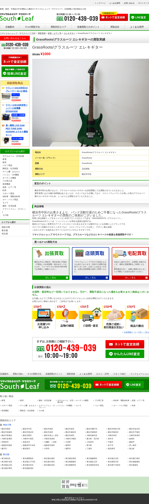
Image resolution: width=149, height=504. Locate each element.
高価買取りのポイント (88, 27)
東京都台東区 (49, 458)
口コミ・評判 (102, 374)
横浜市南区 (5, 429)
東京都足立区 (92, 462)
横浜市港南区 (6, 432)
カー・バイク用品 (10, 199)
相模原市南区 (6, 445)
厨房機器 (6, 184)
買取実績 (71, 374)
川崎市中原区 (28, 439)
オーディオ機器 (9, 178)
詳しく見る (51, 277)
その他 (5, 215)
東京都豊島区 (28, 458)
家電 (4, 159)
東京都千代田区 (114, 465)
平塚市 (110, 442)
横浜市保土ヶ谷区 (51, 435)
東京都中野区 (6, 468)
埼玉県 (5, 234)
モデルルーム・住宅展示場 (65, 401)
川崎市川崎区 (70, 439)
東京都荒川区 (113, 462)
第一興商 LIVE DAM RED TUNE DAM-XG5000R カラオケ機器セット (17, 130)
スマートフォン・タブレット (47, 406)
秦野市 (68, 449)
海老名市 (26, 442)
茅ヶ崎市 (132, 445)
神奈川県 (6, 227)
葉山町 (132, 449)
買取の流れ (18, 374)
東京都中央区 (6, 462)
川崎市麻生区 (92, 435)
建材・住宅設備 (9, 206)
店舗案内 (9, 27)
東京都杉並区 (49, 465)
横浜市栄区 (48, 432)
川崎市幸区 (112, 435)
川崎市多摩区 (6, 439)
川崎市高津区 (134, 435)
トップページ (100, 3)
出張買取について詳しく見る (136, 332)
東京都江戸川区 (29, 462)
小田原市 (90, 442)
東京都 (5, 230)
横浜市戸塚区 (134, 432)
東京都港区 (133, 465)
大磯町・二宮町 (50, 442)
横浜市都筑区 (92, 432)
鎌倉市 (132, 442)
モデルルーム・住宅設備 (13, 156)
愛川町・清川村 (93, 439)
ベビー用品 (7, 165)
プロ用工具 (7, 181)
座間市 (68, 445)
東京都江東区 (134, 458)
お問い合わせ (129, 3)
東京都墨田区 (70, 465)
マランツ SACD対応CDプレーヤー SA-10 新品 (17, 89)
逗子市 (110, 445)
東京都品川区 (6, 465)
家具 (4, 162)
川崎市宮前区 (49, 439)
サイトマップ (143, 3)
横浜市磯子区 (92, 429)
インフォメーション (139, 374)
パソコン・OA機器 (11, 175)
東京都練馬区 (92, 458)
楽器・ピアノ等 (9, 187)
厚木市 (110, 439)
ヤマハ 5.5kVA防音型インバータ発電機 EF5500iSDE (17, 108)
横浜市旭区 (48, 429)
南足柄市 (111, 449)
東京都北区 (5, 458)
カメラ (5, 203)
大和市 (46, 449)
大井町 (68, 442)
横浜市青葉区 (6, 435)
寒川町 (89, 445)
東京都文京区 (113, 458)
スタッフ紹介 (119, 374)
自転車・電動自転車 (11, 196)
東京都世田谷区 (93, 465)
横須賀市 (26, 449)
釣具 (4, 190)
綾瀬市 (132, 439)
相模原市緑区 (49, 445)
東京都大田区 (49, 462)
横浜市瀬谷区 (70, 432)
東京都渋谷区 (28, 465)
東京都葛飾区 (70, 462)
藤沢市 (4, 449)
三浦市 (89, 449)
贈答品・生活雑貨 (10, 168)
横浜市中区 (27, 429)
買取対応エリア (58, 27)
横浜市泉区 (69, 429)
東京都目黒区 (70, 458)
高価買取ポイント (54, 374)
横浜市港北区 (28, 432)
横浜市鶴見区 (113, 432)
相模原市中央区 (29, 445)
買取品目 (114, 27)
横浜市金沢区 (134, 429)
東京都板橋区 (134, 462)
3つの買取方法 (32, 27)
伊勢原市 (5, 442)
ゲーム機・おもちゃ (11, 171)
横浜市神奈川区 (114, 429)
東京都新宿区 (28, 468)
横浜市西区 (27, 435)
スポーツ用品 (8, 193)
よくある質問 (114, 3)
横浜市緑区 (69, 435)
